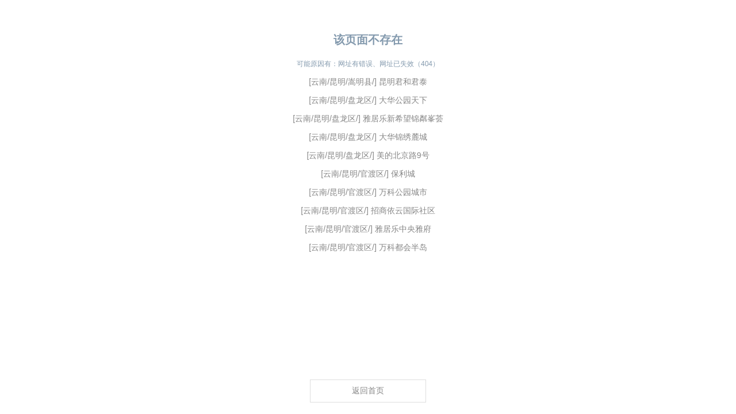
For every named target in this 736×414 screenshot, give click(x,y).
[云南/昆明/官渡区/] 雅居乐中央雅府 (368, 228)
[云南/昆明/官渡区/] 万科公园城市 (368, 192)
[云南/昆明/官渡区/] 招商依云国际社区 (368, 210)
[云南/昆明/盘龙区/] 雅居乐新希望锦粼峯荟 (368, 118)
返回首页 (368, 390)
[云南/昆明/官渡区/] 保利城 (368, 173)
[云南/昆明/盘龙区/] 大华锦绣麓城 (368, 136)
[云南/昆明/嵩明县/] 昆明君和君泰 (368, 81)
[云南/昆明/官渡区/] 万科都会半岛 (368, 247)
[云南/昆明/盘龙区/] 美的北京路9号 (367, 155)
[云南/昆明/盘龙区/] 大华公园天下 (368, 100)
